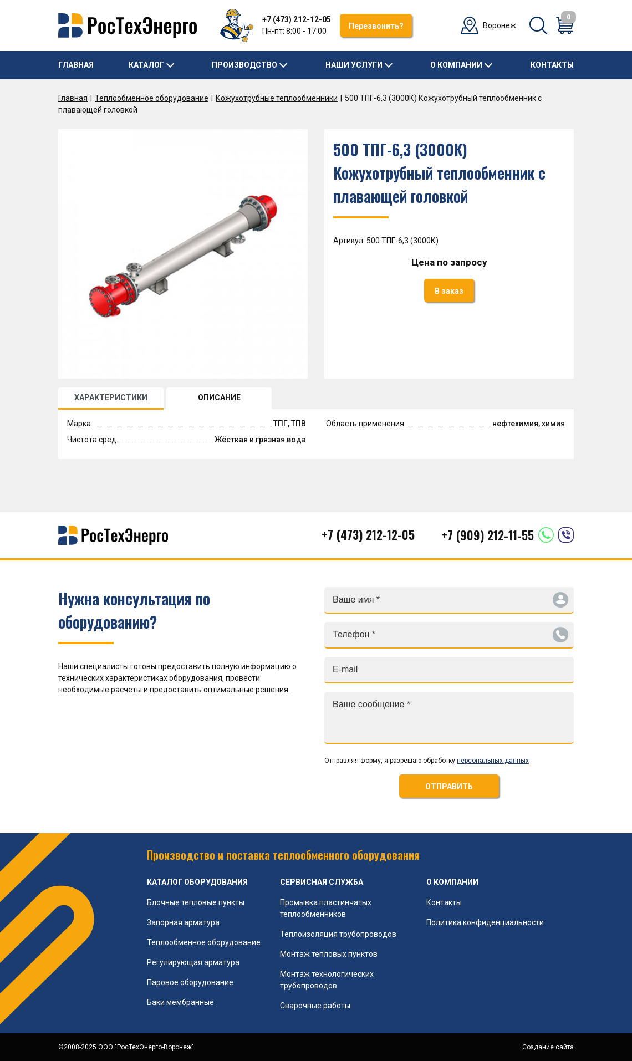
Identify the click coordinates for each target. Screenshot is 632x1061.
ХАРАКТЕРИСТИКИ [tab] (110, 397)
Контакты (552, 64)
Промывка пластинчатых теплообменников (325, 908)
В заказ (449, 291)
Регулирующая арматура (193, 962)
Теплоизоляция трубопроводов (338, 934)
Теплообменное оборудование (151, 98)
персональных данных (493, 760)
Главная (76, 64)
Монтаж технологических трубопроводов (327, 980)
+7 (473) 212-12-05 (296, 19)
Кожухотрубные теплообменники (277, 98)
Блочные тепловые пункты (195, 902)
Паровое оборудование (190, 982)
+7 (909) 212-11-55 (487, 535)
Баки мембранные (180, 1002)
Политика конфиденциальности (485, 922)
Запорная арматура (183, 922)
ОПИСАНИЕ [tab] (219, 397)
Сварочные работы (315, 1005)
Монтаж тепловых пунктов (329, 954)
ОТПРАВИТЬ (449, 786)
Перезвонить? (376, 26)
